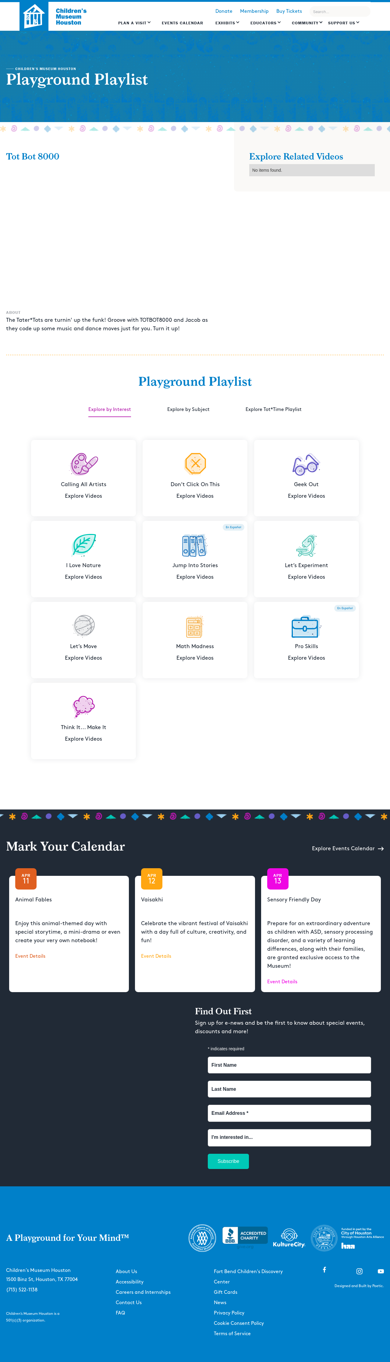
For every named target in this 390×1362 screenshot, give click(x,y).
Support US (341, 23)
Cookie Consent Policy (239, 1323)
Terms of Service (232, 1334)
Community (305, 23)
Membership (254, 11)
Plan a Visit (132, 23)
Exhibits (225, 23)
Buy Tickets (289, 11)
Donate (223, 11)
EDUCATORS (263, 23)
